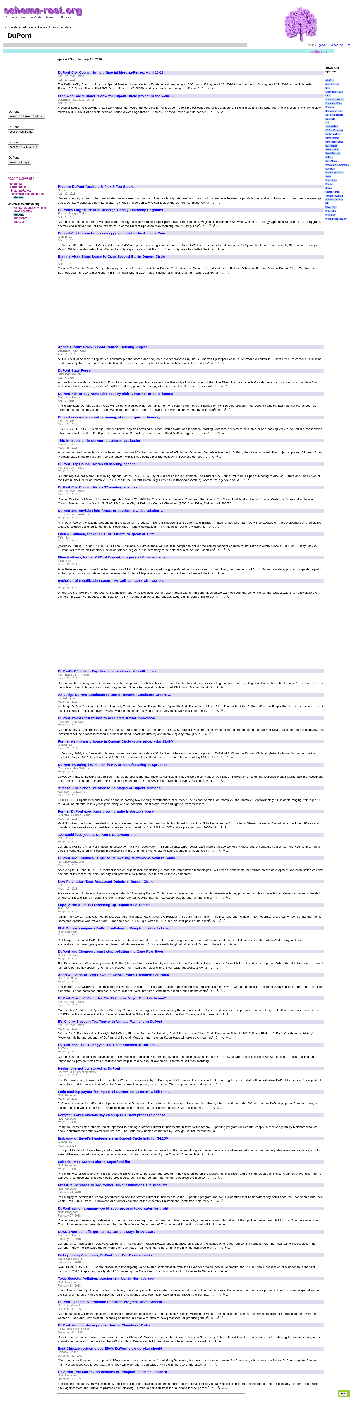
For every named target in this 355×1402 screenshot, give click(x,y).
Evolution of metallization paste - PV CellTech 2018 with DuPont (111, 580)
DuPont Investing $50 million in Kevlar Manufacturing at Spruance (112, 765)
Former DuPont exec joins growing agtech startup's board (106, 811)
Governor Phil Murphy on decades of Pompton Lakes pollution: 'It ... (114, 1372)
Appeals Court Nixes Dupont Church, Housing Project (102, 347)
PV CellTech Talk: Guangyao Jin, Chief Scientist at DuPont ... (108, 1045)
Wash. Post (331, 207)
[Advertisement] (96, 147)
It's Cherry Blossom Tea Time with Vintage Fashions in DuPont (110, 1021)
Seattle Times (332, 192)
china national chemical (30, 207)
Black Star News (334, 92)
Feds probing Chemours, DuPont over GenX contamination (106, 1255)
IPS (327, 122)
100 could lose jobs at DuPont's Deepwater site (97, 835)
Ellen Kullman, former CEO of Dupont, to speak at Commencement (113, 557)
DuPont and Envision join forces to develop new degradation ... (110, 510)
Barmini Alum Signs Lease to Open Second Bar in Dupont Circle (111, 256)
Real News (331, 180)
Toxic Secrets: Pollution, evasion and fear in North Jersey (106, 1278)
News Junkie (331, 149)
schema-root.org (21, 178)
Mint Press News (334, 142)
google (323, 45)
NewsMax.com (332, 153)
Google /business (334, 115)
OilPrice (329, 157)
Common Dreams (334, 99)
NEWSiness (331, 145)
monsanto (20, 218)
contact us (318, 51)
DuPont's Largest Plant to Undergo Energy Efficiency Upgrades (110, 210)
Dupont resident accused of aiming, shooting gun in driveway (109, 417)
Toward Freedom (334, 196)
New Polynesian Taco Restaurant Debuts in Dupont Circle (105, 881)
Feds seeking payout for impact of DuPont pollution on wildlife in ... (114, 1092)
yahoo (334, 45)
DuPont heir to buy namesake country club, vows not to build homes (115, 394)
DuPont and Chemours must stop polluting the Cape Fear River (110, 951)
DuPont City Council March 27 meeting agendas (97, 487)
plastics (19, 221)
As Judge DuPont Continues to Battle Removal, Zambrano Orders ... (114, 695)
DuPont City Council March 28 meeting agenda (96, 464)
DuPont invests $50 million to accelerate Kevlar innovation (106, 718)
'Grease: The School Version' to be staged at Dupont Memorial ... (112, 788)
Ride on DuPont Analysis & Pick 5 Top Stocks (96, 186)
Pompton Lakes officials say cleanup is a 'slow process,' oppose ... (113, 1115)
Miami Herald (332, 138)
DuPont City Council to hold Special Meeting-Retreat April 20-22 (110, 72)
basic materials (21, 190)
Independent (331, 126)
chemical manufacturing (28, 193)
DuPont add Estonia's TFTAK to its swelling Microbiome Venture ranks (116, 858)
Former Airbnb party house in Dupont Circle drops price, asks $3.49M (116, 741)
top (343, 1394)
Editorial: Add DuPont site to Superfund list (94, 1162)
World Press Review (335, 219)
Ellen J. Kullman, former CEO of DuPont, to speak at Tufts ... (108, 534)
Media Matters (332, 134)
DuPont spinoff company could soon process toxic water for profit (113, 1208)
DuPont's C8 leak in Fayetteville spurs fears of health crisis (107, 671)
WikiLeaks (330, 211)
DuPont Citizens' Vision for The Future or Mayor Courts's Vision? (112, 998)
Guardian (330, 119)
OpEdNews (331, 161)
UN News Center (334, 199)
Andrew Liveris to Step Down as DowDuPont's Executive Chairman (113, 975)
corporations (18, 186)
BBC (327, 88)
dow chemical (23, 211)
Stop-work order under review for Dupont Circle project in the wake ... (116, 96)
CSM (327, 95)
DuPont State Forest (74, 370)
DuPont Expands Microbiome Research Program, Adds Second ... (112, 1302)
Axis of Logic (332, 84)
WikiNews (330, 215)
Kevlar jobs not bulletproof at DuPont (89, 1068)
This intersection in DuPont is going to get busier (99, 440)
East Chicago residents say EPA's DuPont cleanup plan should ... (112, 1348)
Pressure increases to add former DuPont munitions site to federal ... (115, 1185)
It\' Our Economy (334, 130)
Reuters (329, 184)
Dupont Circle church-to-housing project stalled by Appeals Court (112, 233)
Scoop (328, 188)
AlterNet (329, 80)
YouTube (345, 45)
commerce (15, 183)
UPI (327, 203)
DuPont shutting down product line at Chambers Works (104, 1325)
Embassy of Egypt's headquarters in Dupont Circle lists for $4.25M (113, 1138)
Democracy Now (333, 111)
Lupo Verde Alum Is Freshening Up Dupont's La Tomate (104, 905)
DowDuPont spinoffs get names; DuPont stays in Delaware (106, 1232)
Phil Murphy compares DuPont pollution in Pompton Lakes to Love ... (115, 928)
